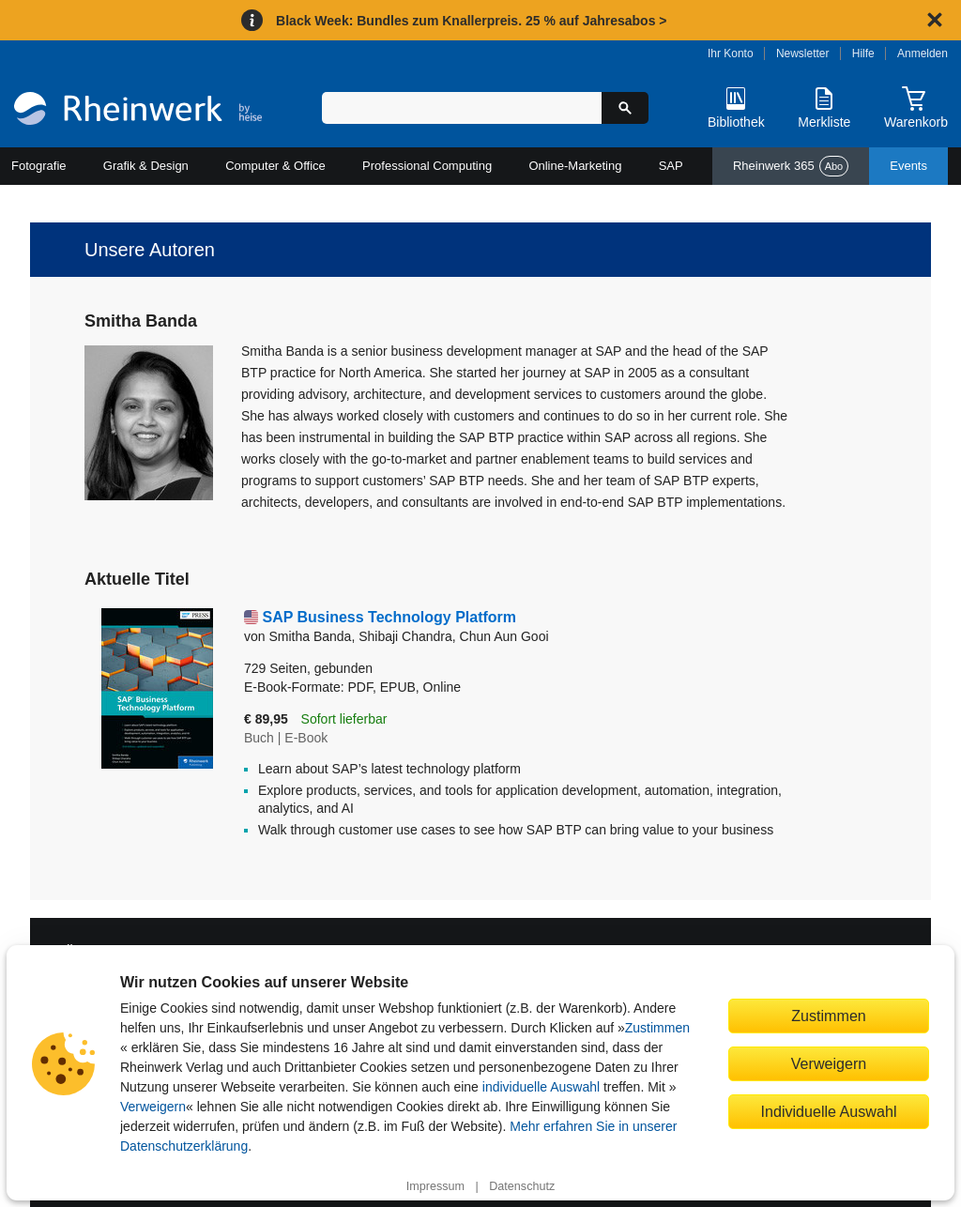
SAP (671, 166)
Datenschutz (522, 1186)
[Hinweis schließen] (935, 20)
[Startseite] (138, 110)
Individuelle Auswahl (829, 1111)
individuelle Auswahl (541, 1086)
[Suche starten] (625, 108)
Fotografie (39, 166)
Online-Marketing (574, 166)
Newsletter (803, 53)
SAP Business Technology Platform (389, 617)
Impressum (435, 1186)
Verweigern (153, 1106)
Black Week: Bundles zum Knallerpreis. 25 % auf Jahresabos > (471, 20)
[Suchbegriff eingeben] (462, 108)
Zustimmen (657, 1027)
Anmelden (922, 53)
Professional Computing (427, 166)
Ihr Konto (731, 53)
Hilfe (863, 53)
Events (908, 166)
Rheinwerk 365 (790, 166)
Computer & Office (275, 166)
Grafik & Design (146, 166)
